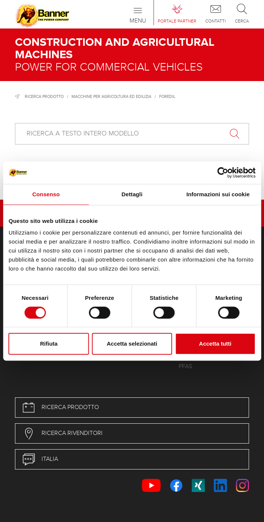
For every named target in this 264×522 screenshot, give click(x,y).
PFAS (185, 366)
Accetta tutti (215, 343)
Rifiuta (49, 343)
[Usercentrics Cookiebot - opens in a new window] (222, 172)
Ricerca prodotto (44, 96)
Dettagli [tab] (132, 194)
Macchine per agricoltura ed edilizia (111, 96)
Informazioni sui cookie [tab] (218, 194)
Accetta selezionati (132, 343)
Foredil (167, 96)
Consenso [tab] (46, 194)
